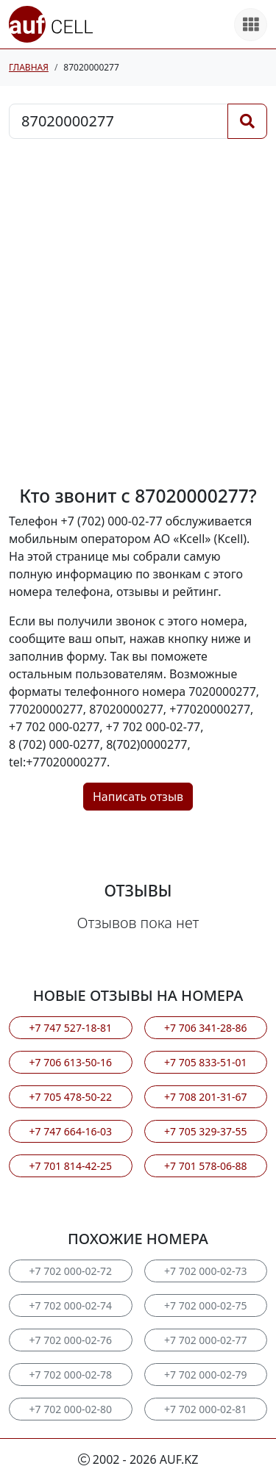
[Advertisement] (138, 312)
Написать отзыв (138, 797)
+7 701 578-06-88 (205, 1166)
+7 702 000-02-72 (70, 1271)
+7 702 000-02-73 (205, 1271)
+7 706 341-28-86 (205, 1028)
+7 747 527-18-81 (70, 1028)
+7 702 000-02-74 (70, 1305)
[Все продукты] (250, 24)
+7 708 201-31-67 (205, 1097)
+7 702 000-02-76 (70, 1340)
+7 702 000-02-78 (70, 1375)
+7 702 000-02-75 (205, 1305)
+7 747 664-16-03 (70, 1131)
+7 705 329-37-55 (205, 1131)
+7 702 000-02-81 (205, 1409)
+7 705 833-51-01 (205, 1062)
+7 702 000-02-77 (205, 1340)
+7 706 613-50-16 (70, 1062)
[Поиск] (247, 121)
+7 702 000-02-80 (70, 1409)
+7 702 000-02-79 (205, 1375)
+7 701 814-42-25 (70, 1166)
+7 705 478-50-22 (70, 1097)
